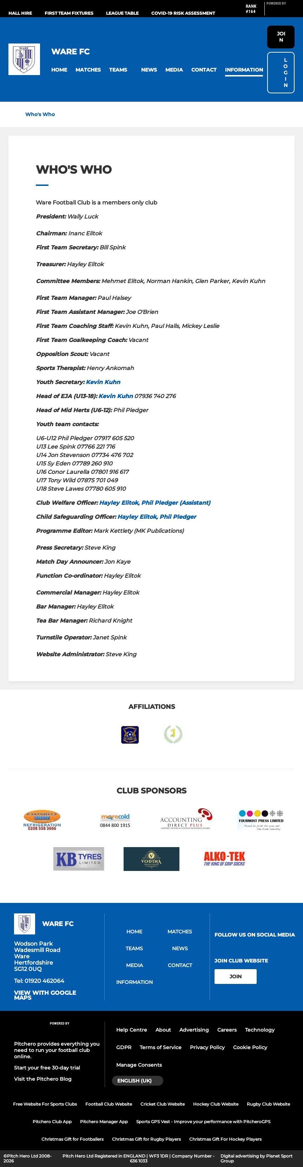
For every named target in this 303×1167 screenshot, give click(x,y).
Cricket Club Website (162, 1104)
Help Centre (131, 1030)
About (163, 1030)
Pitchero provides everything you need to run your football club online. (56, 1050)
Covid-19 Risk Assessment (183, 13)
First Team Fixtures (69, 13)
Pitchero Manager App (104, 1121)
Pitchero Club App (52, 1121)
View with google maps (45, 995)
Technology (260, 1030)
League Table (122, 13)
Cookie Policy (250, 1047)
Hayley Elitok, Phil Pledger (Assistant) (154, 502)
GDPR (123, 1047)
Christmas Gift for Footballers (72, 1139)
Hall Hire (20, 13)
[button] (59, 70)
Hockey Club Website (215, 1104)
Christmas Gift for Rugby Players (146, 1139)
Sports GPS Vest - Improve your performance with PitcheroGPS (203, 1121)
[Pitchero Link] (280, 11)
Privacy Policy (207, 1047)
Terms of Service (161, 1047)
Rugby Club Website (268, 1104)
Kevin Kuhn (103, 382)
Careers (227, 1030)
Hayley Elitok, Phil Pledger (156, 517)
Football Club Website (108, 1104)
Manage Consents (139, 1065)
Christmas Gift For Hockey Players (225, 1139)
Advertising (194, 1030)
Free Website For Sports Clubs (45, 1104)
